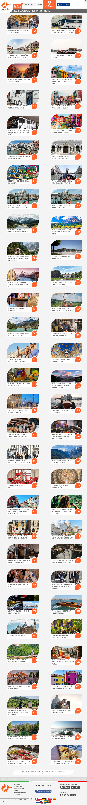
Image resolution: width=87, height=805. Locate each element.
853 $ (78, 710)
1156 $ (78, 387)
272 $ (35, 156)
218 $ (78, 511)
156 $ (78, 460)
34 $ (78, 81)
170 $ (78, 282)
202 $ (35, 333)
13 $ (78, 30)
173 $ (78, 436)
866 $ (78, 686)
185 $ (78, 560)
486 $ (35, 511)
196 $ (35, 660)
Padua (17, 6)
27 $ (34, 410)
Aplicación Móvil (18, 786)
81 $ (78, 410)
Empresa (16, 791)
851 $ (78, 611)
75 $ (34, 611)
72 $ (34, 30)
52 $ (34, 55)
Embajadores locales (19, 789)
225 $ (35, 712)
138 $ (35, 485)
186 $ (78, 308)
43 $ (78, 359)
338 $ (35, 536)
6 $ (78, 256)
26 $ (78, 130)
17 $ (34, 560)
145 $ (35, 737)
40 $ (78, 106)
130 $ (78, 536)
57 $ (34, 359)
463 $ (78, 737)
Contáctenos (17, 795)
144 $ (35, 686)
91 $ (34, 205)
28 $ (34, 79)
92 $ (78, 181)
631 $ (78, 635)
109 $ (35, 383)
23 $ (78, 485)
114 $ (35, 230)
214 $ (78, 231)
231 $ (35, 258)
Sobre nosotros (18, 784)
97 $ (78, 205)
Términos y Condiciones (20, 793)
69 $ (34, 308)
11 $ (78, 55)
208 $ (78, 335)
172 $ (35, 181)
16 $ (34, 106)
